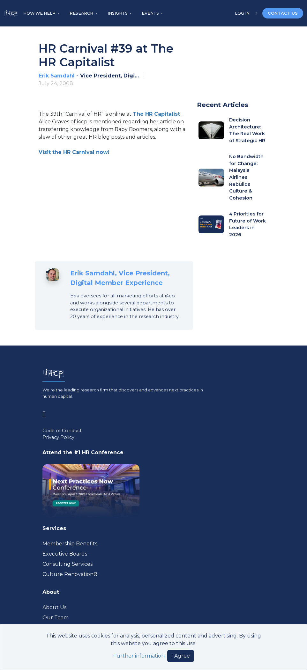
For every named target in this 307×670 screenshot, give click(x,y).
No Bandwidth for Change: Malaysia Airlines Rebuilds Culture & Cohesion (246, 177)
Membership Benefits (69, 544)
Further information (139, 656)
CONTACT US (283, 13)
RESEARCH (82, 13)
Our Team (55, 618)
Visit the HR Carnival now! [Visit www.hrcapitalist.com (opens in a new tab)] (74, 152)
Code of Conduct (62, 430)
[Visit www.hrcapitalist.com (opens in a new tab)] (157, 114)
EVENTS (151, 13)
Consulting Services (67, 564)
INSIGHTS (118, 13)
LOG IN (243, 13)
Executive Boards (64, 554)
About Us (54, 607)
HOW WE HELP (39, 13)
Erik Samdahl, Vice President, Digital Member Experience (120, 278)
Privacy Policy (58, 437)
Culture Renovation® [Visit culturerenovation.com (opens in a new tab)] (70, 574)
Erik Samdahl (57, 76)
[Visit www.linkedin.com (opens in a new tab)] (46, 413)
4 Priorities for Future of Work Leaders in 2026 (247, 224)
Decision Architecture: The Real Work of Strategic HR (247, 130)
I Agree (180, 656)
